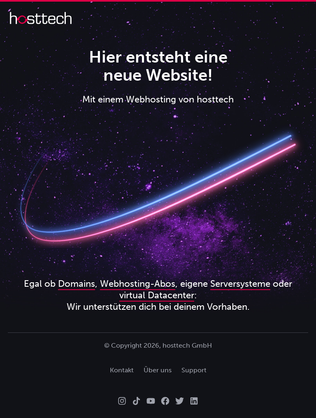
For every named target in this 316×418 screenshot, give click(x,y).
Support (194, 370)
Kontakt (122, 370)
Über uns (158, 370)
